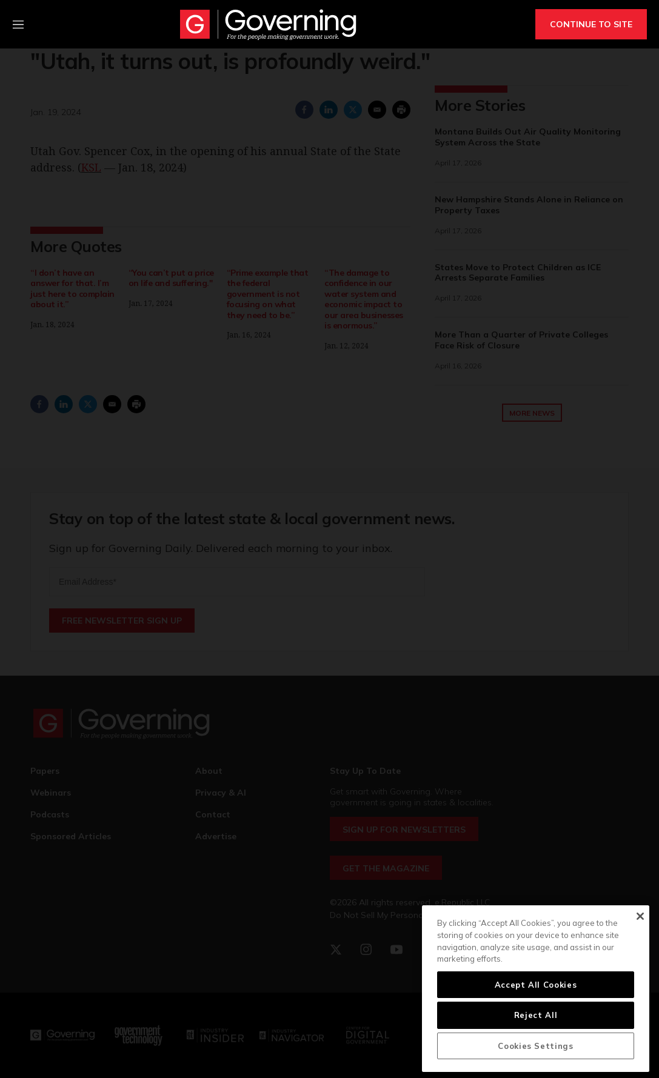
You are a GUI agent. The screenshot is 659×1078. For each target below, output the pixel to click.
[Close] (639, 916)
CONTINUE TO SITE (591, 24)
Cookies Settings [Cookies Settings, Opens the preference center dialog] (536, 1046)
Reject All (536, 1015)
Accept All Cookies (536, 985)
